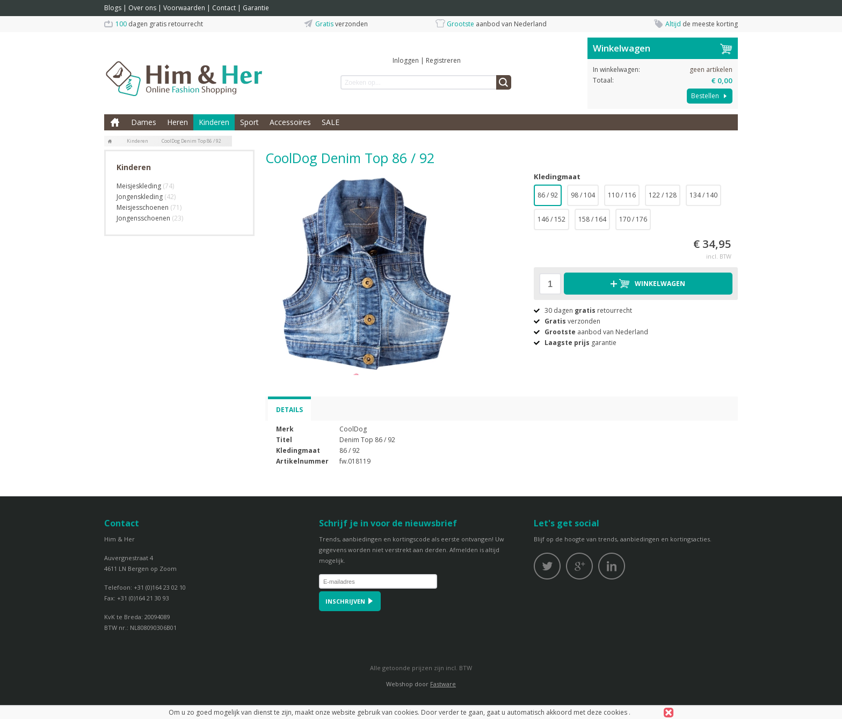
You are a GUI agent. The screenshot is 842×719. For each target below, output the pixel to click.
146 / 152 (551, 219)
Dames (143, 122)
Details (289, 409)
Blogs (112, 7)
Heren (177, 122)
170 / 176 (633, 219)
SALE (330, 122)
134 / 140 (703, 195)
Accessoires (290, 122)
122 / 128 (663, 195)
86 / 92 (548, 195)
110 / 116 (622, 195)
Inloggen (406, 60)
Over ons (142, 7)
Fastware (443, 684)
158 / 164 (592, 219)
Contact (224, 7)
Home (115, 122)
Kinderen (214, 122)
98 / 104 (583, 195)
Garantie (256, 7)
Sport (249, 122)
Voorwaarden (184, 7)
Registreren (443, 60)
